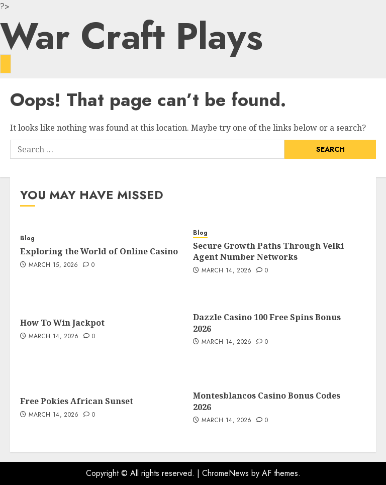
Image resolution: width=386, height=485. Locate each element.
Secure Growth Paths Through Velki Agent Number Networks (268, 251)
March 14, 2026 (227, 271)
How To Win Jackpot (62, 322)
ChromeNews (225, 473)
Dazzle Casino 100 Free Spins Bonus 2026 (267, 323)
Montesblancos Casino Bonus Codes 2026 (266, 401)
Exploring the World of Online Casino (99, 251)
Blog (27, 238)
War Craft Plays (131, 36)
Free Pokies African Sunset (76, 401)
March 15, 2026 (53, 265)
